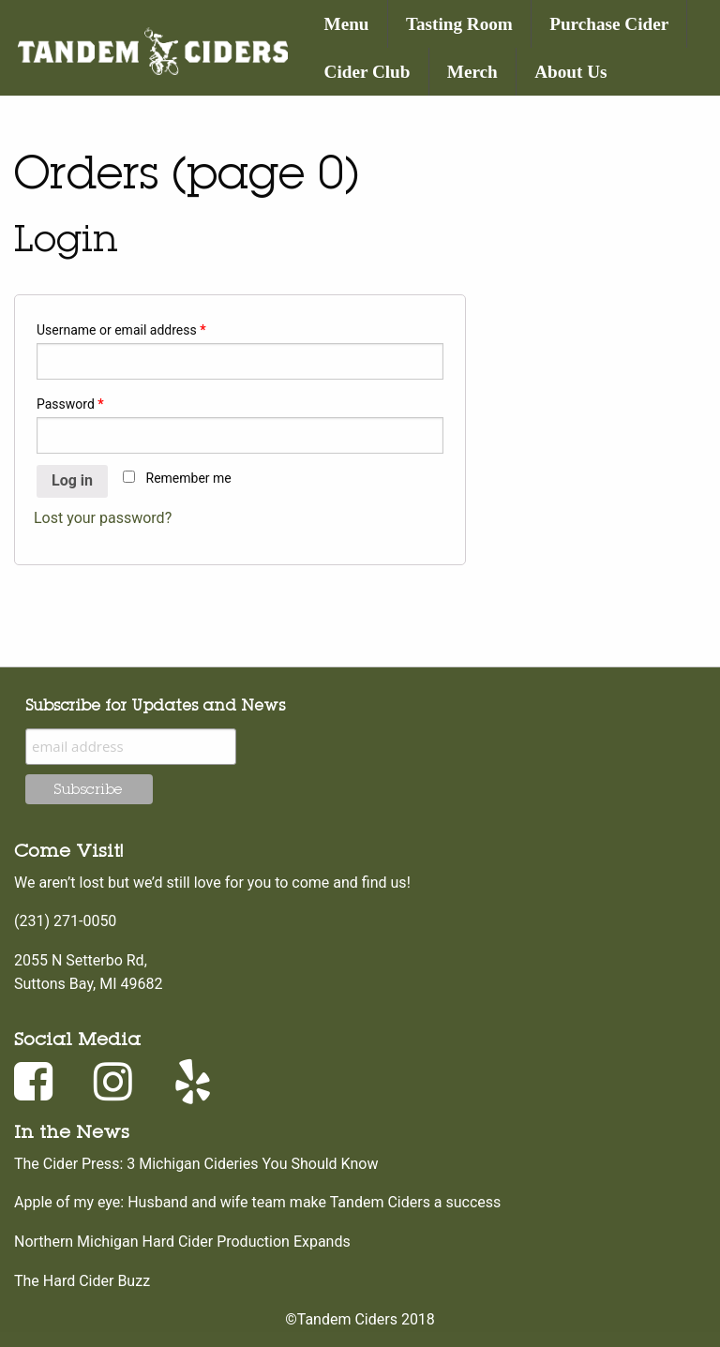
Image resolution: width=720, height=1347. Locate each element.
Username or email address (121, 329)
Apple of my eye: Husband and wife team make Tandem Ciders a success (257, 1202)
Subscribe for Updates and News (155, 705)
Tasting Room (459, 24)
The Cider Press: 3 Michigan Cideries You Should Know (196, 1164)
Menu (346, 24)
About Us (570, 72)
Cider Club (367, 72)
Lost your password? (103, 518)
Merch (472, 72)
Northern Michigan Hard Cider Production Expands (182, 1241)
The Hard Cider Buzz (82, 1281)
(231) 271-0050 (65, 921)
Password (70, 404)
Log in (72, 480)
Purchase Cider (608, 24)
